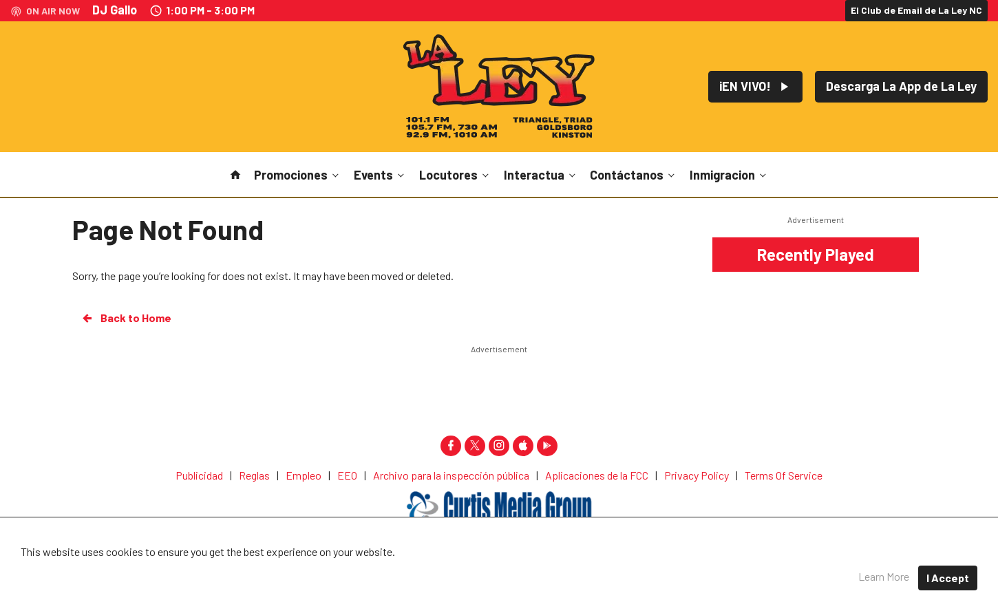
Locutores (455, 174)
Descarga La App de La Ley (901, 86)
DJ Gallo (114, 9)
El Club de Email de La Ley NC (916, 10)
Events (380, 174)
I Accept (947, 577)
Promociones (297, 174)
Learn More (883, 576)
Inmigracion (729, 174)
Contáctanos (633, 174)
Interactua (541, 174)
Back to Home (126, 318)
